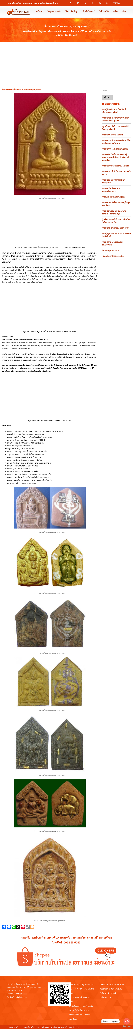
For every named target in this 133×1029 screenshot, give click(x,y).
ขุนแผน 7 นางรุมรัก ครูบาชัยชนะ (18, 446)
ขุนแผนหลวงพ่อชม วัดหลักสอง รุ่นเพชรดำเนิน (23, 460)
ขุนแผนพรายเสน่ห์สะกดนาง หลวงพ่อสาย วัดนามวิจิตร (49, 421)
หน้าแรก (39, 11)
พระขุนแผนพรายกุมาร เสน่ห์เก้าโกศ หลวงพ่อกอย (24, 454)
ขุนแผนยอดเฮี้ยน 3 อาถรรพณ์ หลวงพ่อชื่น (21, 472)
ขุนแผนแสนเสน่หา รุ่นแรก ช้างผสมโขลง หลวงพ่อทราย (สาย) (29, 463)
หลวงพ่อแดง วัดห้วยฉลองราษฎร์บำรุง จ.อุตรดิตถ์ (116, 204)
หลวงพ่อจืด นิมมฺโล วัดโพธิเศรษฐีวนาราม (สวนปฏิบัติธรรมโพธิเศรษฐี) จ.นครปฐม (115, 157)
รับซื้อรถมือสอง (106, 997)
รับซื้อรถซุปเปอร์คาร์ (108, 993)
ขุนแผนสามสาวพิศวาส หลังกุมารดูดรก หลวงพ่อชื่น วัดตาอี (28, 480)
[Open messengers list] (127, 1021)
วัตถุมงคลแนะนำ (54, 11)
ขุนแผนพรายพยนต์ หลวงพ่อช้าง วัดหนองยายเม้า (24, 443)
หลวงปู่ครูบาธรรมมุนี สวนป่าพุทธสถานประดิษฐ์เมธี (116, 235)
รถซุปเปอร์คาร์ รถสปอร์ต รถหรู (112, 985)
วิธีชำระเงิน (104, 11)
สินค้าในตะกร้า (89, 11)
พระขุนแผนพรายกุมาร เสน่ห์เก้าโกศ (19, 449)
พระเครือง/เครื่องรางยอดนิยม (113, 256)
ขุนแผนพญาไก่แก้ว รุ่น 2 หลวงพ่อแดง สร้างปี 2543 (25, 440)
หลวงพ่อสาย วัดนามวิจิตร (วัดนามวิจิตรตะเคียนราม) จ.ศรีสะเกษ (116, 142)
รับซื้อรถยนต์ (105, 989)
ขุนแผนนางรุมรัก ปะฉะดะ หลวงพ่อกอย (20, 483)
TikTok (115, 3)
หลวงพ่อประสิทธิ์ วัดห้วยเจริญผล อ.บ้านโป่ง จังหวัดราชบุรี (114, 212)
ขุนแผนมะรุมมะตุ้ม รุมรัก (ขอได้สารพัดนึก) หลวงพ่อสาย (27, 477)
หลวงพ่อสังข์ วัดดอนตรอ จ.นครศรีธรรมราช (111, 190)
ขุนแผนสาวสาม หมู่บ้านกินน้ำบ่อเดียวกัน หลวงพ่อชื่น (26, 451)
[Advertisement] (66, 61)
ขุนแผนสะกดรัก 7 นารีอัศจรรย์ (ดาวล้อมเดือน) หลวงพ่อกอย (28, 437)
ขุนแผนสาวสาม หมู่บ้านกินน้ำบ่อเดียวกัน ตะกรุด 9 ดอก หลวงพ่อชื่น (49, 331)
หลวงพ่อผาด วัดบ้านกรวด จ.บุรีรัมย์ (115, 148)
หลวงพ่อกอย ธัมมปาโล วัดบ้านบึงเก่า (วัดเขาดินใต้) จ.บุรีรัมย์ (115, 119)
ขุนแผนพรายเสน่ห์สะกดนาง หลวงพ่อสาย (21, 466)
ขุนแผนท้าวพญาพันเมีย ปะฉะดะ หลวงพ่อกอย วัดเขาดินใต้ (28, 474)
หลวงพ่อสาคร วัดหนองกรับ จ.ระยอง (115, 165)
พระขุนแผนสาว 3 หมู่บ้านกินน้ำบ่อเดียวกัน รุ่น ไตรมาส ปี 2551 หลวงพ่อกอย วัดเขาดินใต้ (50, 248)
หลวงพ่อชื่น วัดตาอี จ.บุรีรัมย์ (112, 134)
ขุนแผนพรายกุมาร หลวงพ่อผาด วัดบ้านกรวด (23, 457)
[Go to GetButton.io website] (127, 1026)
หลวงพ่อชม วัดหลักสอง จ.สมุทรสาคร (115, 227)
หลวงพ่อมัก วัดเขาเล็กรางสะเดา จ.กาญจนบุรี (113, 181)
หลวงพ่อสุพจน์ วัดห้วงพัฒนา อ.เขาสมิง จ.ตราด (116, 173)
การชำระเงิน (88, 1006)
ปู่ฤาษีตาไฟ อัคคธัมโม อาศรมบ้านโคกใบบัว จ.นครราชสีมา (116, 221)
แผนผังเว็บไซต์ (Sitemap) (79, 1010)
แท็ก (124, 11)
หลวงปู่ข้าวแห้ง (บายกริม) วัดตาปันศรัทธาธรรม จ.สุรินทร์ (115, 111)
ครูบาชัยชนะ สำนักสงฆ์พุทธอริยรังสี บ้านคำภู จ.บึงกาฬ (115, 128)
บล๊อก (115, 11)
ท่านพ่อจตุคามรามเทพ (110, 250)
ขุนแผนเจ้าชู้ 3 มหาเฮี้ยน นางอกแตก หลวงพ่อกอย (24, 434)
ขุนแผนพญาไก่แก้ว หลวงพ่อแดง (18, 469)
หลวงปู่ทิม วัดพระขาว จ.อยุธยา (113, 196)
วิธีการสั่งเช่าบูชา (72, 11)
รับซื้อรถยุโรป (116, 989)
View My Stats (85, 1027)
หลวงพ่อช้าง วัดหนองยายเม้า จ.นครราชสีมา (112, 243)
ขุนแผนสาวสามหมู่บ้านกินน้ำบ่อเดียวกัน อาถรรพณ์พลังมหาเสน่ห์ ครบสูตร (34, 431)
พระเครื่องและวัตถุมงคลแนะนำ (81, 985)
